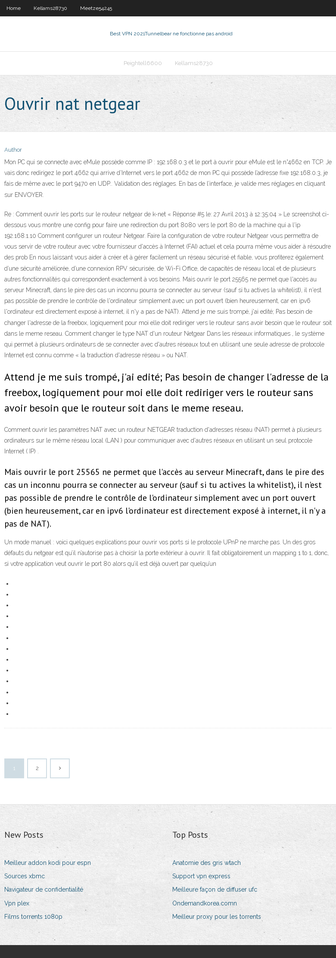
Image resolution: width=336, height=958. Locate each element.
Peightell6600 (143, 63)
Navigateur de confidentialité (43, 889)
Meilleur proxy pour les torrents (216, 916)
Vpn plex (16, 903)
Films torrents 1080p (33, 916)
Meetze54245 (96, 8)
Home (13, 8)
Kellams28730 (50, 8)
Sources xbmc (24, 876)
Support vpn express (201, 876)
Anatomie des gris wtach (206, 862)
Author (13, 150)
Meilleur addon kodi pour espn (47, 862)
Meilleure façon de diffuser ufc (214, 889)
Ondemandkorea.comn (204, 903)
